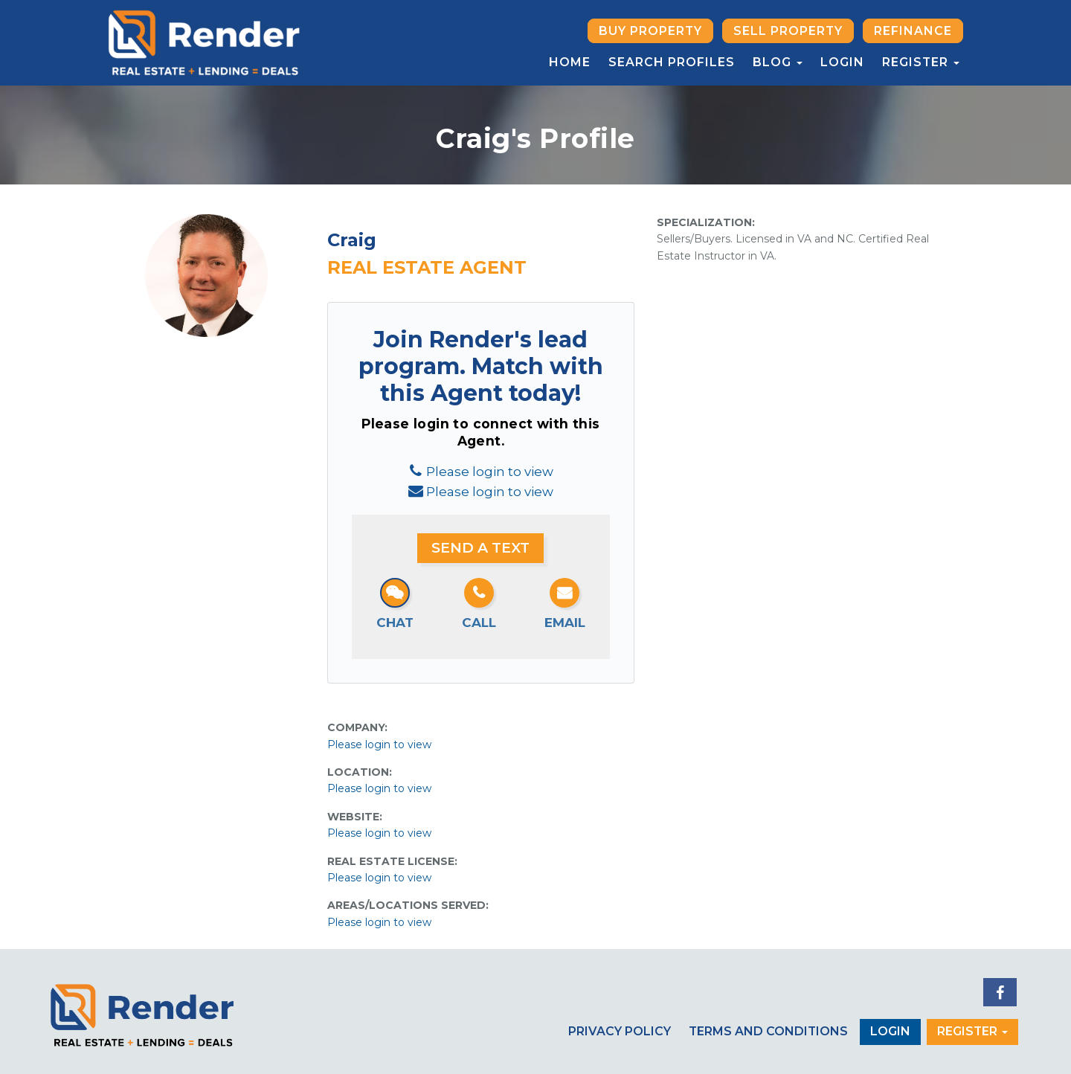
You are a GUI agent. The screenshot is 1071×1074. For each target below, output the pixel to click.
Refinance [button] (913, 31)
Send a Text (480, 547)
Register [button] (920, 62)
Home (570, 62)
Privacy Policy (619, 1031)
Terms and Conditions (768, 1031)
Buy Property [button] (650, 31)
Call (479, 622)
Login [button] (890, 1031)
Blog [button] (778, 62)
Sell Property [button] (788, 31)
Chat (395, 622)
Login (842, 62)
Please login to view (489, 471)
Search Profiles (671, 62)
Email (564, 622)
